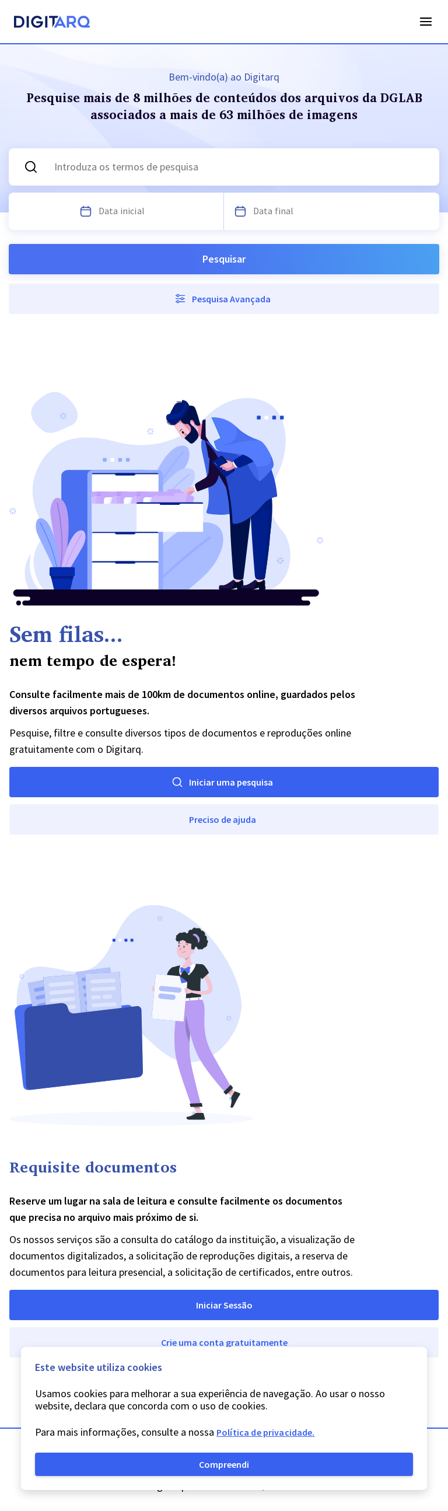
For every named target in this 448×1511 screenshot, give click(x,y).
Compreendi (224, 1464)
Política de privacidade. (265, 1432)
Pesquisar (224, 259)
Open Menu (426, 21)
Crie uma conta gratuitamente (224, 1342)
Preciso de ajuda (222, 819)
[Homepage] (52, 23)
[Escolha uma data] (85, 211)
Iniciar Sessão (224, 1305)
